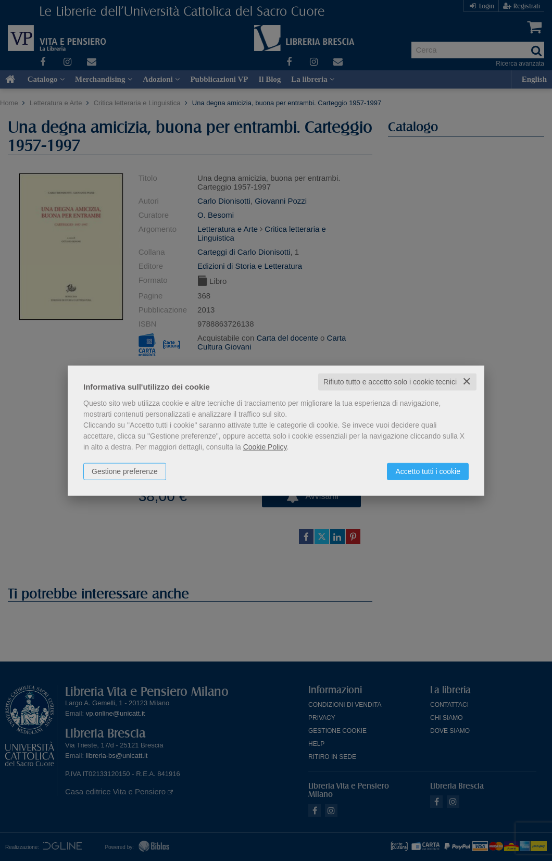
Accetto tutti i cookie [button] (427, 471)
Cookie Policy (265, 447)
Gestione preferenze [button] (125, 471)
